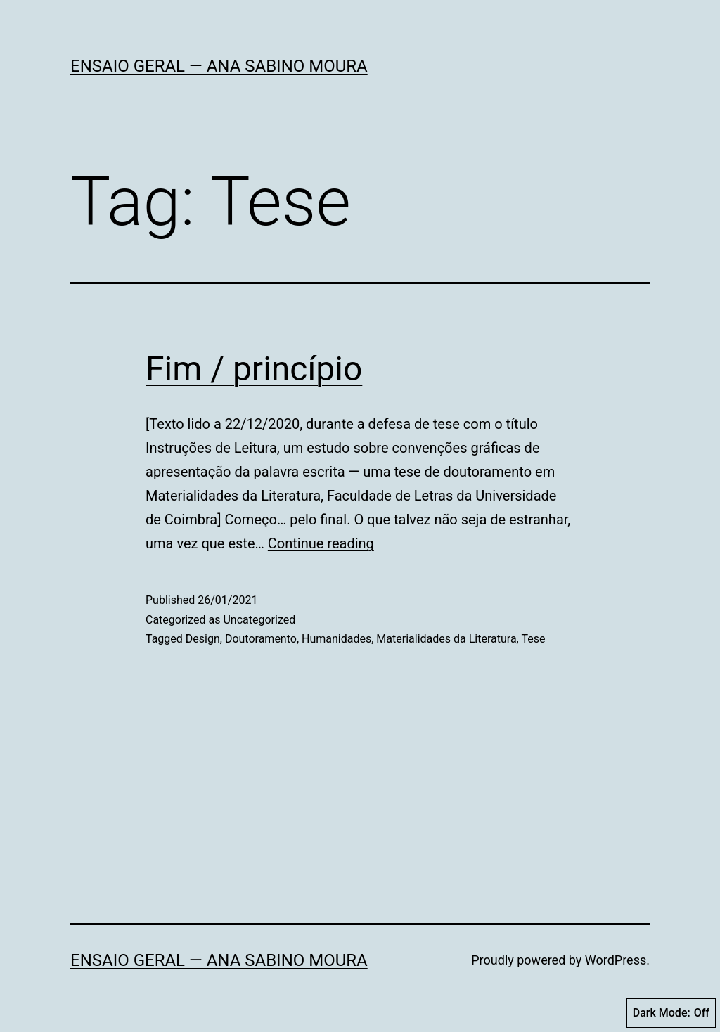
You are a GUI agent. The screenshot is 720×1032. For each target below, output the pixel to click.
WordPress (615, 960)
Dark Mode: (671, 1013)
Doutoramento (261, 638)
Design (203, 638)
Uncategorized (259, 619)
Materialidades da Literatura (446, 638)
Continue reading (321, 543)
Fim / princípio (254, 369)
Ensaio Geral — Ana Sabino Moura (219, 66)
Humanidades (336, 638)
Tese (533, 638)
